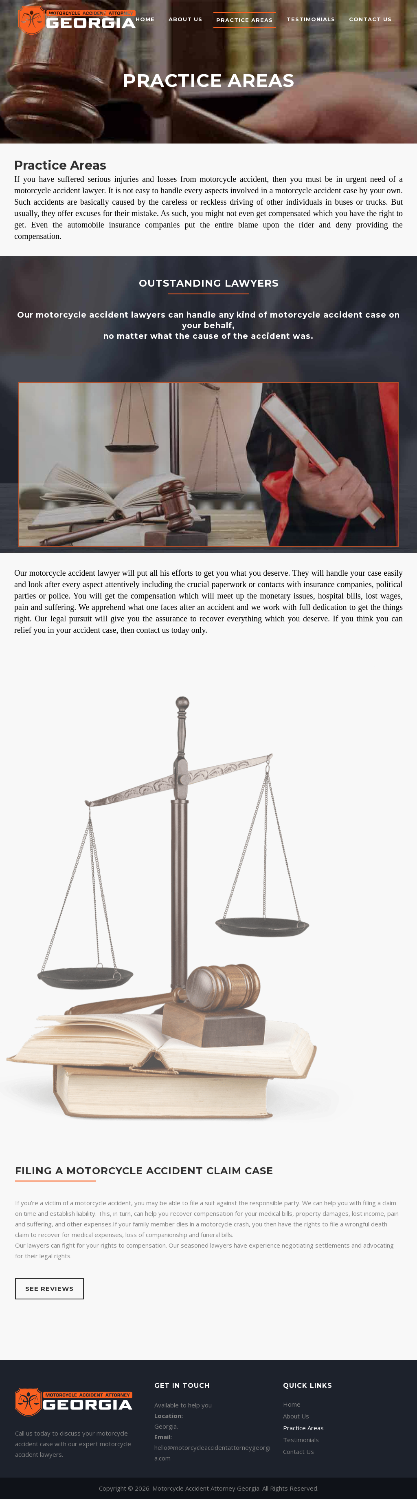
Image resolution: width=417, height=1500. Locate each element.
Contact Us (298, 1423)
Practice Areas (303, 1400)
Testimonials (301, 1411)
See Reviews (49, 1288)
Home (292, 1376)
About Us (296, 1388)
